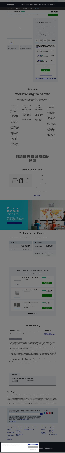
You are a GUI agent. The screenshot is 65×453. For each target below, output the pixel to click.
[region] (20, 447)
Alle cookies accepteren (32, 444)
